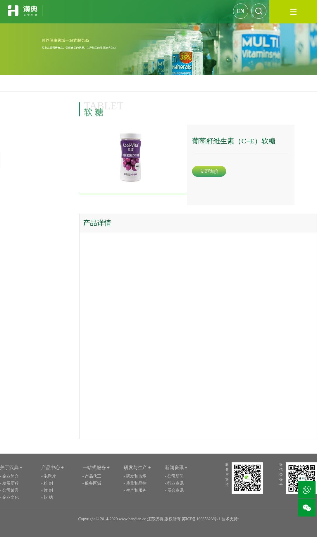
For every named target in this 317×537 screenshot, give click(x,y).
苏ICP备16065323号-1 (200, 519)
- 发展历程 (9, 483)
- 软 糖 (47, 497)
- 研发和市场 (135, 476)
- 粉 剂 (47, 483)
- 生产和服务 (135, 490)
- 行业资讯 (174, 483)
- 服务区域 (91, 483)
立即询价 (215, 171)
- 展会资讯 (174, 490)
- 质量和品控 (135, 483)
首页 (280, 83)
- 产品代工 (91, 476)
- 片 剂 (47, 490)
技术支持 (229, 519)
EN (240, 11)
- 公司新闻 (174, 476)
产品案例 (296, 83)
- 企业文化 (9, 497)
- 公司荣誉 (9, 490)
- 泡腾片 (48, 476)
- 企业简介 (9, 476)
